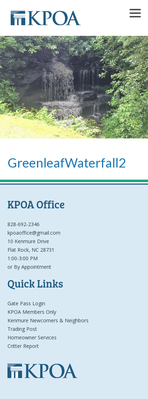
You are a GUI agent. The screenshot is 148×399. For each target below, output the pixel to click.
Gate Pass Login (26, 303)
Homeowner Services (32, 337)
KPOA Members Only (31, 311)
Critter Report (23, 346)
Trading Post (22, 329)
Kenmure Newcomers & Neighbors (48, 320)
